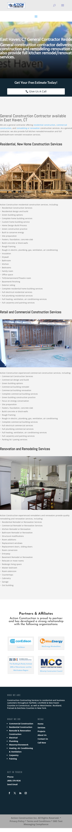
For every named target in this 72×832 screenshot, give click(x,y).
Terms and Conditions (39, 821)
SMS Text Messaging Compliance (43, 823)
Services (41, 727)
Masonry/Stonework (18, 744)
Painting (13, 758)
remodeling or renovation (28, 128)
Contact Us (43, 739)
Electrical (13, 737)
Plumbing (13, 741)
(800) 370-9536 (14, 780)
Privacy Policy (17, 821)
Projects (41, 731)
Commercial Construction (21, 723)
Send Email (12, 784)
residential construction (44, 125)
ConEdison (21, 647)
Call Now (42, 742)
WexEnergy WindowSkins (51, 646)
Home (40, 723)
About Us (42, 735)
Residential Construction (20, 727)
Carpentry (13, 755)
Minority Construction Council (51, 671)
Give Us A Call (37, 91)
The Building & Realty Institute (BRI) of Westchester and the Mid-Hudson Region (21, 667)
